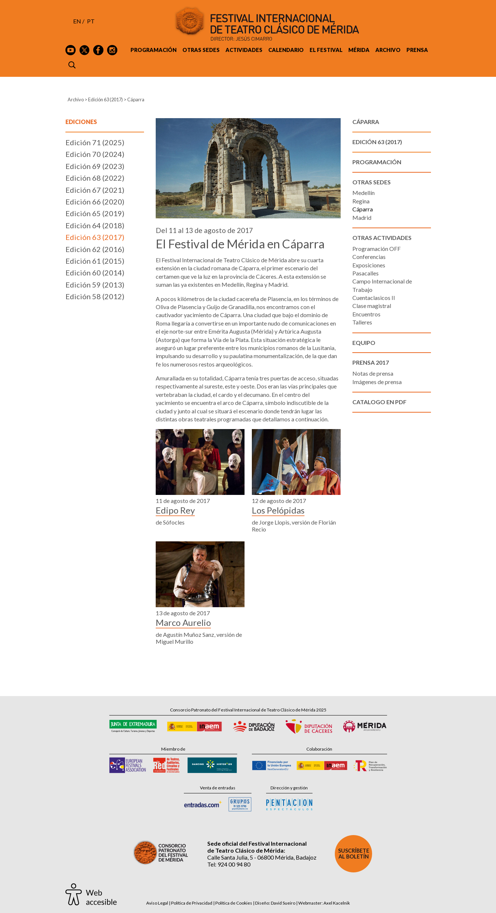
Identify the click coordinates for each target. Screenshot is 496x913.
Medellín (363, 192)
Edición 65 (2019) (94, 213)
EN (77, 21)
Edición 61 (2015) (94, 260)
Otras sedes (201, 50)
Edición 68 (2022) (94, 177)
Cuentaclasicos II (373, 297)
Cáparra (362, 209)
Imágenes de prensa (377, 381)
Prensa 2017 (370, 362)
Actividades (244, 50)
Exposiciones (368, 265)
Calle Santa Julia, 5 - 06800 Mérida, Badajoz (262, 857)
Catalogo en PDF (379, 401)
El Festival (326, 50)
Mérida (359, 50)
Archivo (388, 50)
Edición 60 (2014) (94, 272)
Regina (361, 201)
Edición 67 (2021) (94, 189)
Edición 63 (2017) (105, 99)
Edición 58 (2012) (94, 296)
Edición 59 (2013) (94, 284)
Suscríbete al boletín (353, 854)
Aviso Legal (157, 903)
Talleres (362, 322)
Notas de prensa (372, 373)
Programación (153, 50)
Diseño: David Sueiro (275, 903)
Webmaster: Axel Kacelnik (324, 903)
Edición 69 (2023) (94, 166)
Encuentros (366, 314)
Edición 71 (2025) (94, 142)
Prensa (417, 50)
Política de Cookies (233, 903)
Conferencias (369, 256)
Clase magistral (371, 305)
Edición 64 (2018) (94, 225)
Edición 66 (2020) (94, 201)
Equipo (363, 342)
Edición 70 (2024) (94, 154)
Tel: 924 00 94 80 (228, 864)
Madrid (361, 217)
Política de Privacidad (191, 903)
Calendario (286, 50)
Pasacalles (365, 273)
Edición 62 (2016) (94, 249)
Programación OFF (376, 248)
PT (91, 21)
